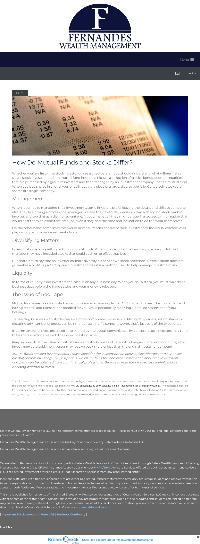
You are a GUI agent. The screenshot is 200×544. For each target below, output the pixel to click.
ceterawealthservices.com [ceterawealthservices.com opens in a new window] (92, 507)
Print (20, 93)
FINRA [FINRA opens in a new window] (98, 467)
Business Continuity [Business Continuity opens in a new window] (71, 514)
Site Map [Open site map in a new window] (6, 526)
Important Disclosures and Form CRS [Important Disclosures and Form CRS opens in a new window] (28, 514)
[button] (187, 59)
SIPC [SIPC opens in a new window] (107, 467)
